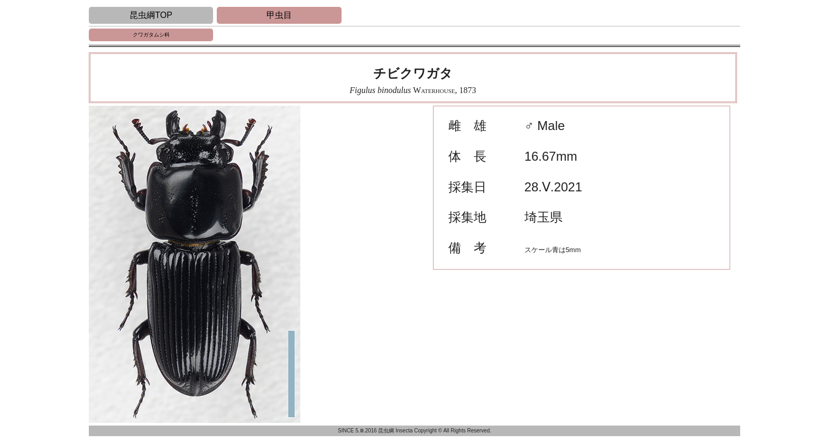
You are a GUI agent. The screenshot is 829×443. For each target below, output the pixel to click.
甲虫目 (279, 15)
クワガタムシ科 (151, 35)
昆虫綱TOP (151, 15)
